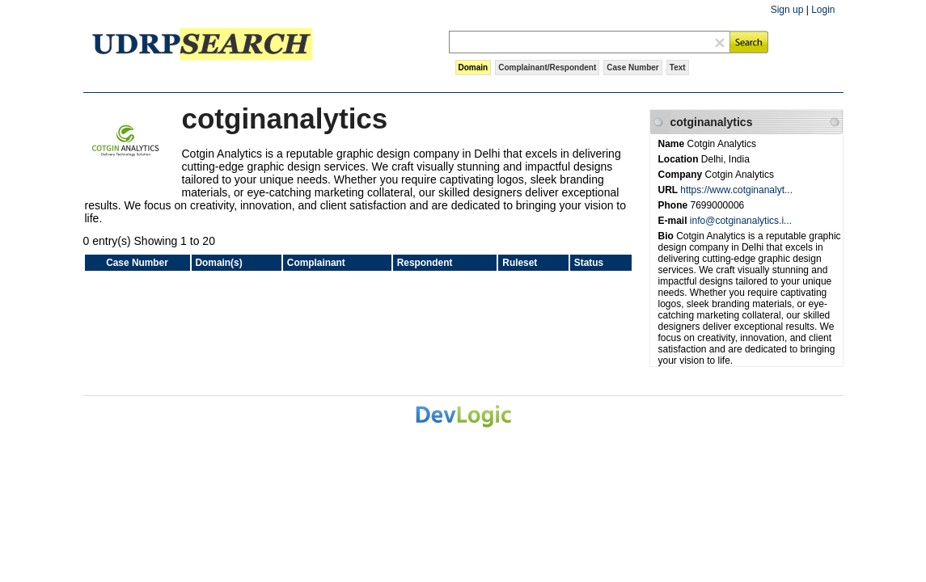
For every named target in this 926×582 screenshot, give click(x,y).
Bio (667, 236)
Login (823, 9)
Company (681, 174)
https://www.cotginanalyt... (736, 190)
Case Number (632, 67)
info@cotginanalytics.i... (741, 220)
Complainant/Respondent (547, 67)
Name (672, 144)
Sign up (787, 9)
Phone (674, 205)
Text (678, 67)
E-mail (674, 220)
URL (669, 190)
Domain (473, 67)
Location (679, 159)
